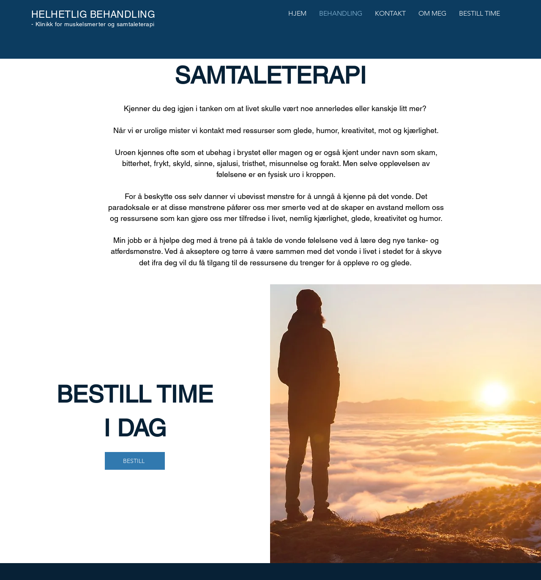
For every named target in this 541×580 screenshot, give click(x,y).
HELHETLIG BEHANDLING (93, 14)
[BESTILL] (135, 461)
